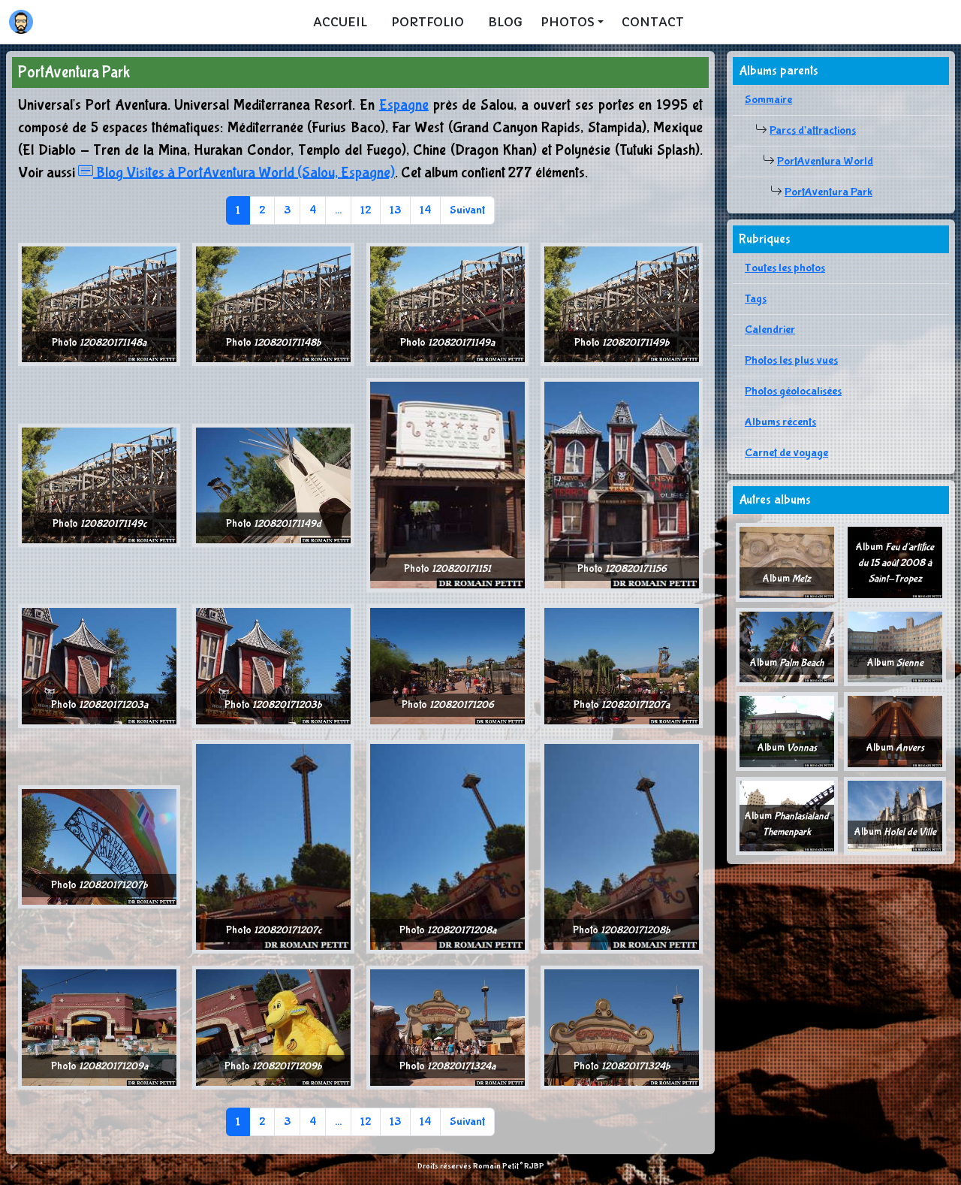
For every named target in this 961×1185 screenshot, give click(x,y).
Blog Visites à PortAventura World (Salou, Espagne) (236, 172)
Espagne (404, 104)
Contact (653, 21)
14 (425, 210)
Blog (505, 21)
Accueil (340, 21)
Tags (756, 299)
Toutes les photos (785, 268)
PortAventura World (825, 161)
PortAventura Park (828, 192)
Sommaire (768, 99)
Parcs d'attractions (813, 130)
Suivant (467, 210)
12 (365, 210)
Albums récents (780, 422)
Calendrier (770, 329)
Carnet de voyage (786, 453)
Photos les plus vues (791, 360)
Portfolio (427, 21)
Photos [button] (568, 21)
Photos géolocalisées (793, 391)
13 (395, 210)
